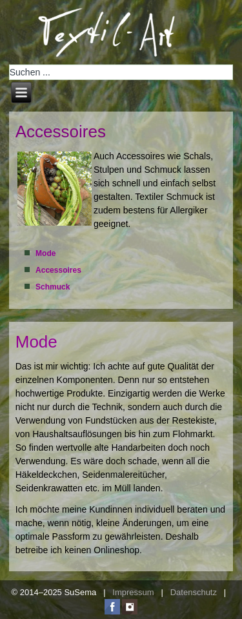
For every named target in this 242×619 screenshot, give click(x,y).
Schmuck (52, 286)
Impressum (133, 592)
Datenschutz (193, 592)
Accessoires (60, 131)
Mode (45, 253)
